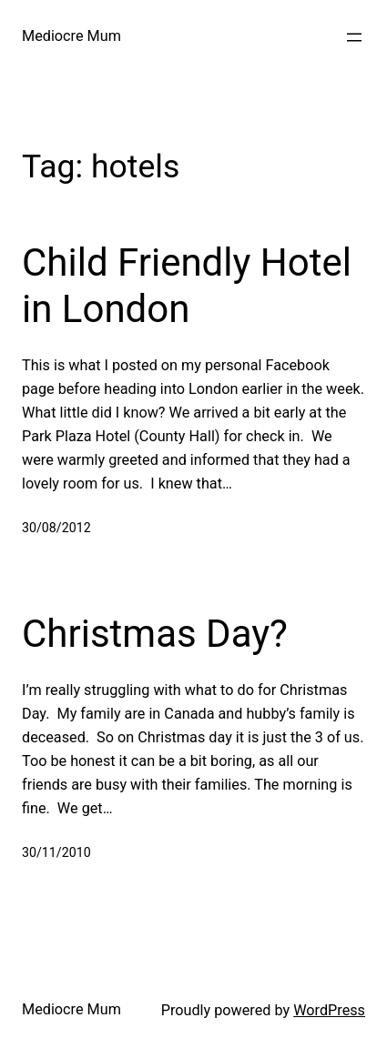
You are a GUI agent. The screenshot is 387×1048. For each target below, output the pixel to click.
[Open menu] (354, 37)
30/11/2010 (56, 852)
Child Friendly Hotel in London (186, 285)
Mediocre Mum (71, 36)
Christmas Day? (155, 633)
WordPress (329, 1010)
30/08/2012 (56, 527)
